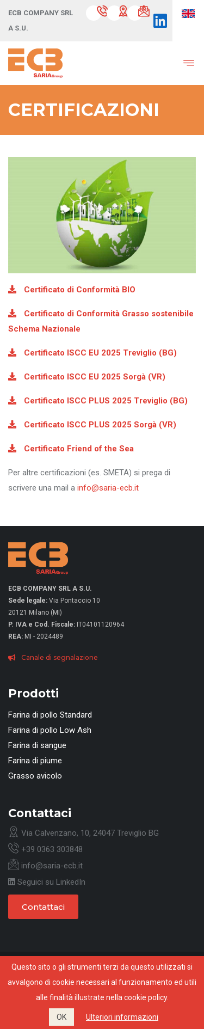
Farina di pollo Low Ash (49, 730)
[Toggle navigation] (180, 63)
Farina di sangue (37, 745)
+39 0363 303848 (45, 849)
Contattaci (43, 907)
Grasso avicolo (35, 776)
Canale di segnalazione (53, 657)
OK (61, 1017)
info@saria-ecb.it (108, 488)
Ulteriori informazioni (122, 1017)
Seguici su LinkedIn (46, 882)
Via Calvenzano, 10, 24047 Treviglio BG (83, 833)
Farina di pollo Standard (50, 715)
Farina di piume (35, 760)
